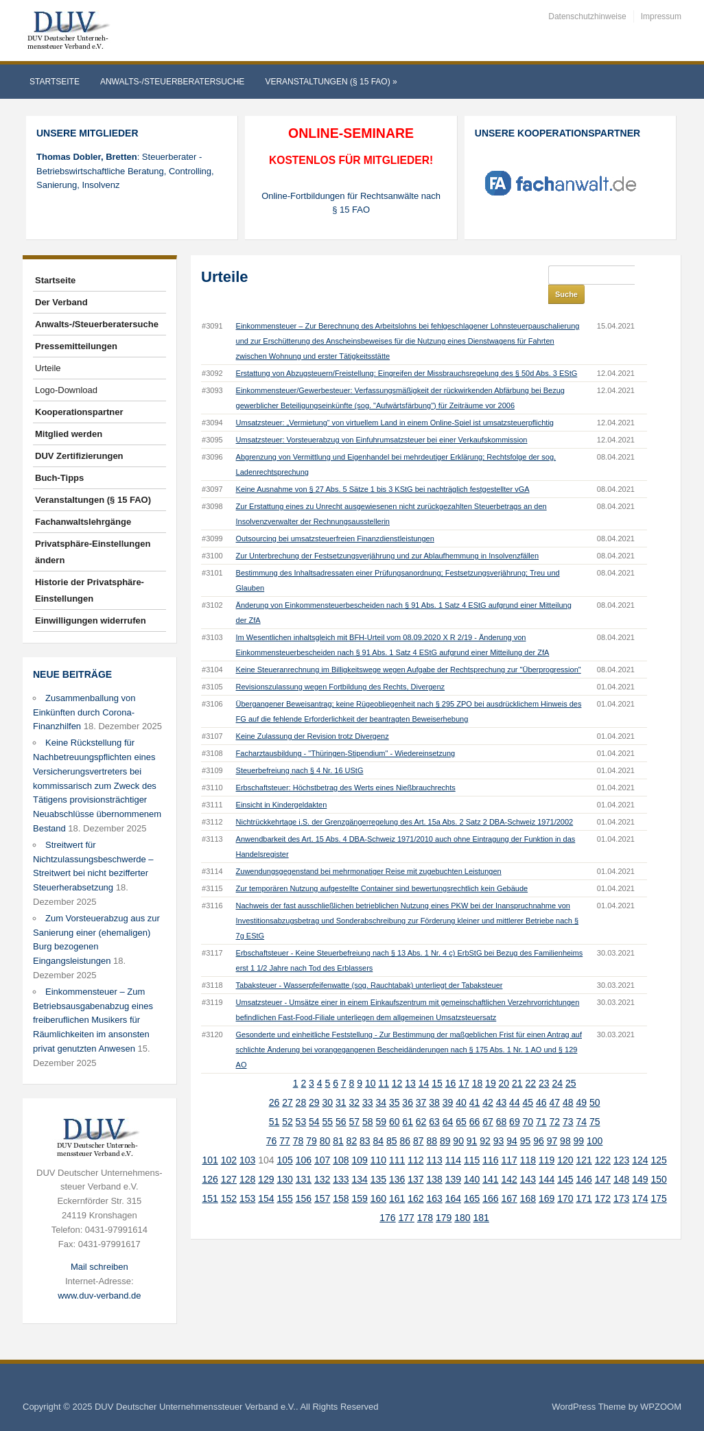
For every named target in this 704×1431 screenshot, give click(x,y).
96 (538, 1121)
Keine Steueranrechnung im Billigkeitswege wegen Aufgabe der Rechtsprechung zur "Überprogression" (408, 650)
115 (472, 1140)
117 (509, 1140)
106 (304, 1140)
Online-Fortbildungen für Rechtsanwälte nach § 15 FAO (351, 203)
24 (557, 1064)
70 (528, 1102)
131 (304, 1160)
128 (247, 1160)
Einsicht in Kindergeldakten (281, 785)
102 (229, 1140)
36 (407, 1083)
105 (284, 1140)
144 (546, 1160)
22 (531, 1064)
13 (410, 1064)
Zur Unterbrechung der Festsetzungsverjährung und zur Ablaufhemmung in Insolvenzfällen (387, 536)
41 (474, 1083)
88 (431, 1121)
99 (579, 1121)
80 (325, 1121)
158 (341, 1179)
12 (397, 1064)
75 (594, 1102)
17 (463, 1064)
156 (304, 1179)
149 (640, 1160)
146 (583, 1160)
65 (461, 1102)
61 (407, 1102)
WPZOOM (660, 1407)
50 (594, 1083)
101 (210, 1140)
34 (380, 1083)
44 (514, 1083)
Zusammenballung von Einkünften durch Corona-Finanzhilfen (84, 712)
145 (565, 1160)
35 (394, 1083)
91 (472, 1121)
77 (284, 1121)
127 (229, 1160)
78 (298, 1121)
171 (583, 1179)
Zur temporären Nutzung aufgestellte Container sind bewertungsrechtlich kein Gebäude (382, 869)
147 (603, 1160)
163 (434, 1179)
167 (509, 1179)
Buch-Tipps (59, 478)
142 (509, 1160)
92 (485, 1121)
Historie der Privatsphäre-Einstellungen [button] (89, 590)
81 (338, 1121)
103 (247, 1140)
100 (594, 1121)
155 (284, 1179)
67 (487, 1102)
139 (453, 1160)
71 (541, 1102)
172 (603, 1179)
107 (322, 1140)
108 (341, 1140)
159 (359, 1179)
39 (448, 1083)
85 (391, 1121)
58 (367, 1102)
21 (517, 1064)
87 (418, 1121)
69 (514, 1102)
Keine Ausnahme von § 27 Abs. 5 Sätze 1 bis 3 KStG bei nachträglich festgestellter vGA (383, 470)
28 (301, 1083)
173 (621, 1179)
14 (424, 1064)
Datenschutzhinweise (587, 16)
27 (287, 1083)
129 (266, 1160)
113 (434, 1140)
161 (397, 1179)
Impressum (661, 16)
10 (370, 1064)
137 (415, 1160)
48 (568, 1083)
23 (544, 1064)
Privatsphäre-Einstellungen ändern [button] (92, 552)
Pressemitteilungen (76, 346)
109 (359, 1140)
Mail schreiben (99, 1267)
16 (450, 1064)
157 (322, 1179)
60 (394, 1102)
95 (525, 1121)
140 (472, 1160)
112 (415, 1140)
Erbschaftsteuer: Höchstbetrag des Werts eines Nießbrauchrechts (346, 768)
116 (490, 1140)
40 (461, 1083)
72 (555, 1102)
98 (565, 1121)
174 (640, 1179)
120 (565, 1140)
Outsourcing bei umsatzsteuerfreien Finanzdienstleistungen (335, 519)
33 (367, 1083)
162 (415, 1179)
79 (311, 1121)
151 (210, 1179)
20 (504, 1064)
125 (658, 1140)
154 (266, 1179)
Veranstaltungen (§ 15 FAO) (331, 81)
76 (271, 1121)
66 (474, 1102)
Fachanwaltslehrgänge (83, 522)
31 (341, 1083)
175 (658, 1179)
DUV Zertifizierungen (79, 456)
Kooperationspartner (79, 412)
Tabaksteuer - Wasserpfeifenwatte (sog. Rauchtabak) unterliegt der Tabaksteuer (369, 966)
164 (453, 1179)
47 (555, 1083)
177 (406, 1198)
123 (621, 1140)
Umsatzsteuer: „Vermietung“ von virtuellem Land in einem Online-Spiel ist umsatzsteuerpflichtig (395, 403)
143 (528, 1160)
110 (378, 1140)
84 (378, 1121)
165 (472, 1179)
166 (490, 1179)
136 (397, 1160)
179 (443, 1198)
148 (621, 1160)
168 (528, 1179)
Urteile (48, 368)
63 (434, 1102)
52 (287, 1102)
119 (546, 1140)
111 (397, 1140)
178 (425, 1198)
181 (481, 1198)
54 (314, 1102)
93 (498, 1121)
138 (434, 1160)
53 (301, 1102)
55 (327, 1102)
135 (378, 1160)
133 (341, 1160)
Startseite (55, 81)
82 (352, 1121)
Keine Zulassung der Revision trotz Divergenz (312, 717)
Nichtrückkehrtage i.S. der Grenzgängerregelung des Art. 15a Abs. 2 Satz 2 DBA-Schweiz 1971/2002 (405, 803)
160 (378, 1179)
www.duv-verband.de (99, 1295)
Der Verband (61, 302)
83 (365, 1121)
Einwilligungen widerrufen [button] (90, 620)
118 (528, 1140)
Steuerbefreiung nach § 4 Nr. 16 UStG (300, 751)
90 (458, 1121)
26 (274, 1083)
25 (570, 1064)
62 (421, 1102)
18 (477, 1064)
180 (462, 1198)
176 (387, 1198)
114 (453, 1140)
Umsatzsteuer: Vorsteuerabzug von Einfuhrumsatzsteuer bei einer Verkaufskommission (382, 420)
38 (434, 1083)
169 (546, 1179)
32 (354, 1083)
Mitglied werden (68, 434)
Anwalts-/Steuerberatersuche (172, 81)
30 (327, 1083)
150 (658, 1160)
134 (359, 1160)
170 (565, 1179)
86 (404, 1121)
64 (448, 1102)
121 (583, 1140)
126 (210, 1160)
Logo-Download (66, 390)
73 (568, 1102)
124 (640, 1140)
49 (581, 1083)
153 (247, 1179)
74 (581, 1102)
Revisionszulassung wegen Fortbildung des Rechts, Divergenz (340, 667)
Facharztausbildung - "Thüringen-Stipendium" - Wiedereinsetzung (346, 734)
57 (354, 1102)
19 (490, 1064)
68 (501, 1102)
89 (445, 1121)
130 (284, 1160)
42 (487, 1083)
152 (229, 1179)
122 (603, 1140)
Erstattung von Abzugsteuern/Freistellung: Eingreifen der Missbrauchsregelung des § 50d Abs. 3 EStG (407, 354)
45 (528, 1083)
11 (383, 1064)
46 (541, 1083)
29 (314, 1083)
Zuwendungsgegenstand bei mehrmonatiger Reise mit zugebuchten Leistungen (369, 852)
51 (274, 1102)
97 (552, 1121)
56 (341, 1102)
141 (490, 1160)
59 (380, 1102)
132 (322, 1160)
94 (511, 1121)
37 (421, 1083)
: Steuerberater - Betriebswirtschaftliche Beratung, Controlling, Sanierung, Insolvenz (125, 171)
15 (437, 1064)
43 (501, 1083)
